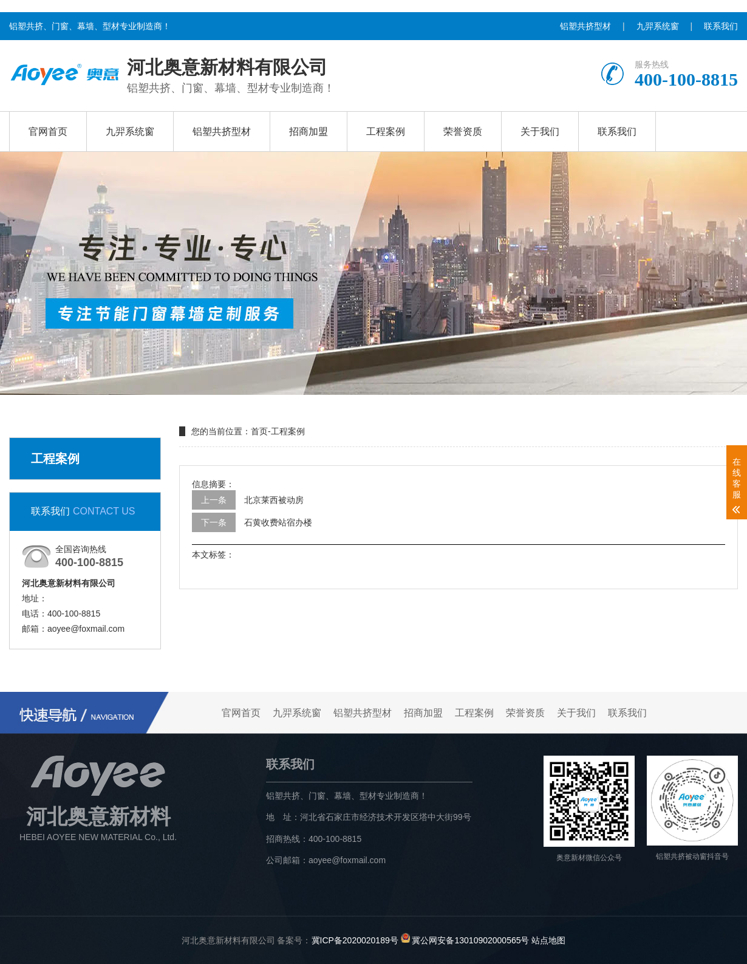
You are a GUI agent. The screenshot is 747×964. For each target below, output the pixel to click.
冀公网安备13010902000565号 (470, 940)
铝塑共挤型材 (585, 26)
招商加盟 (308, 131)
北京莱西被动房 (274, 500)
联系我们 (721, 26)
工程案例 (385, 131)
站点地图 (548, 940)
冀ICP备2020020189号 (355, 940)
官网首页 (48, 131)
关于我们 (539, 131)
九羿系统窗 (657, 26)
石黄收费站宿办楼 (278, 522)
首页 (259, 431)
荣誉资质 (462, 131)
